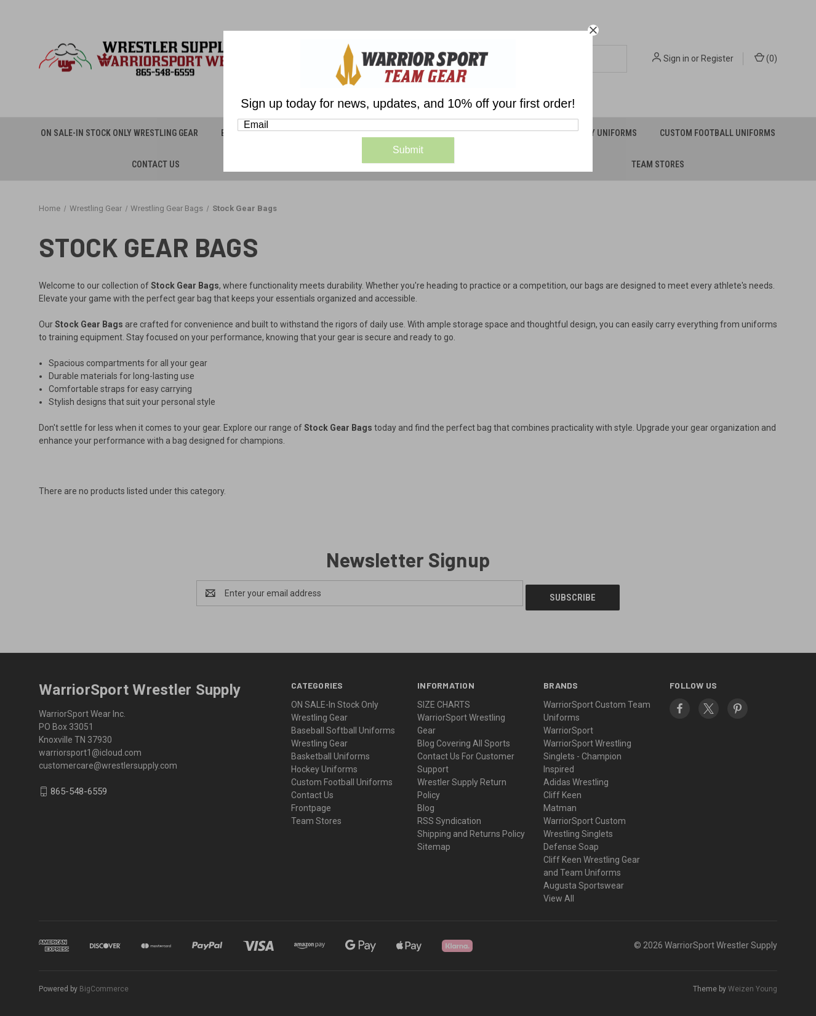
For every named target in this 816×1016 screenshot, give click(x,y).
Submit (408, 150)
